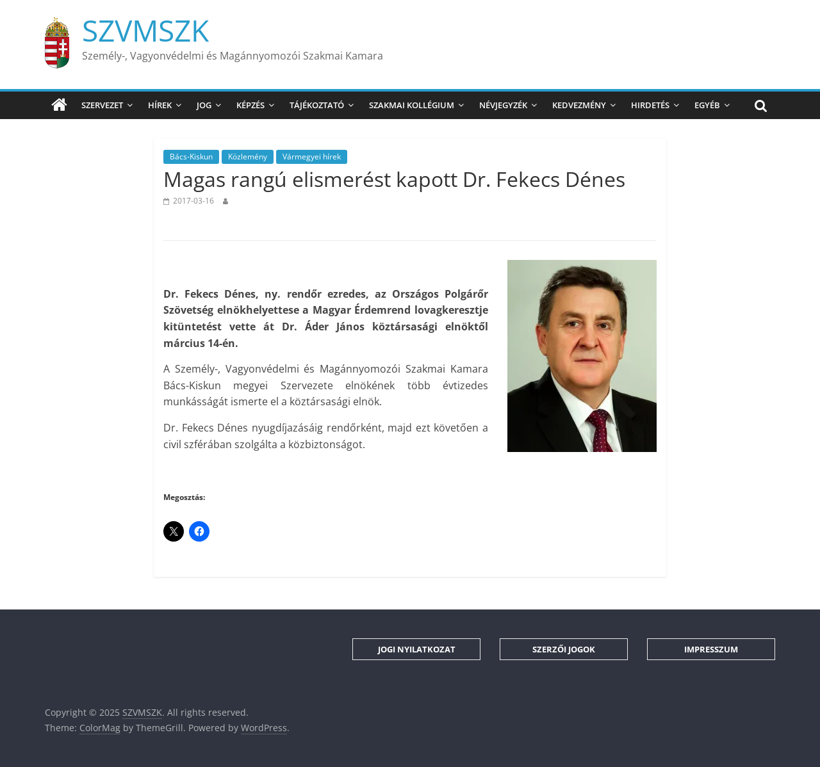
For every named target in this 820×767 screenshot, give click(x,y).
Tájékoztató (317, 105)
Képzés (250, 105)
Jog (204, 105)
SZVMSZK (145, 30)
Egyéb (707, 105)
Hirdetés (650, 105)
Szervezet (102, 105)
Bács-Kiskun (191, 156)
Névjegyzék (503, 105)
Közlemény (247, 156)
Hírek (160, 105)
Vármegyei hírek (312, 156)
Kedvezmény (579, 105)
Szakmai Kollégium (411, 105)
